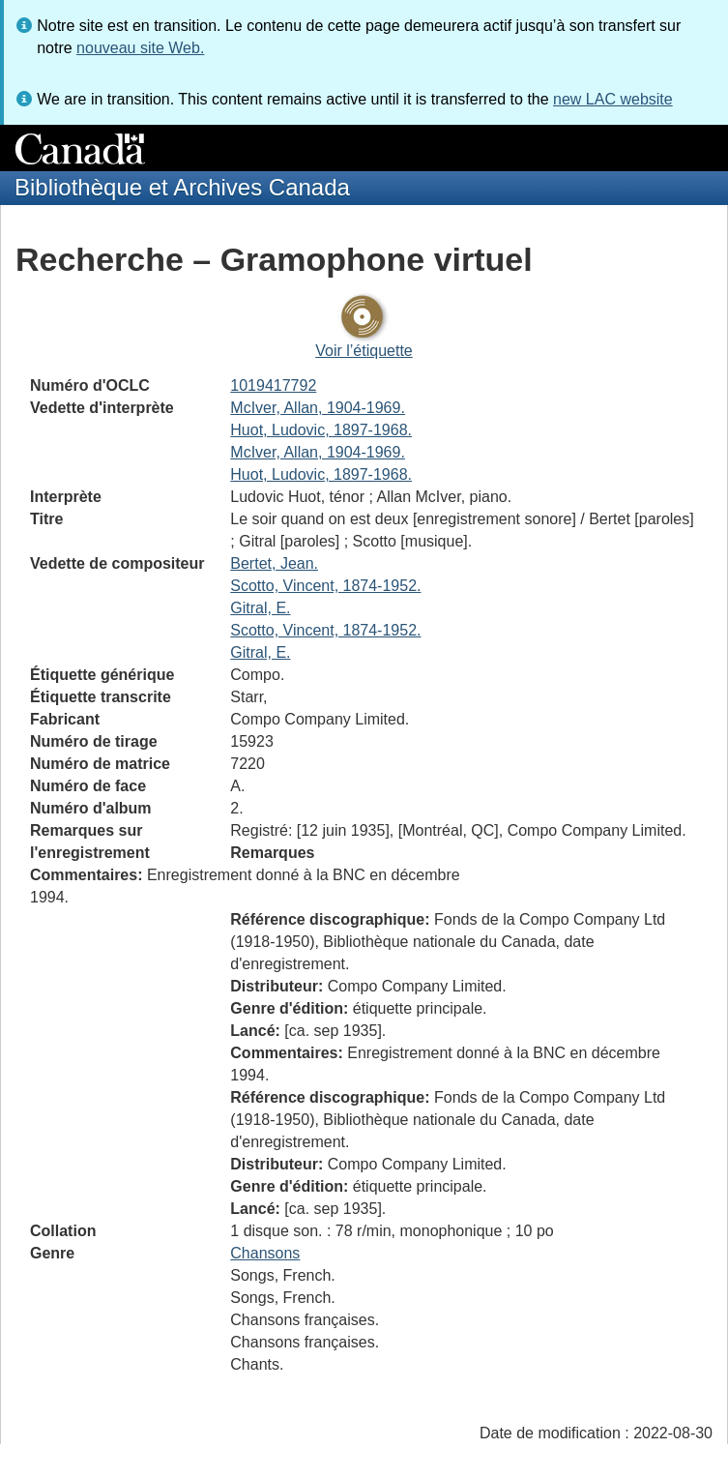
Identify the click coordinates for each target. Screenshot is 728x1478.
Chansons (265, 1253)
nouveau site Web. (140, 48)
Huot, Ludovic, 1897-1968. (321, 430)
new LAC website (613, 99)
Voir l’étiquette (364, 350)
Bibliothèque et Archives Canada (182, 187)
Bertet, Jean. (274, 563)
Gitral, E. (260, 608)
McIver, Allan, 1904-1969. (317, 407)
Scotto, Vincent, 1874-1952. (325, 585)
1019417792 (273, 385)
